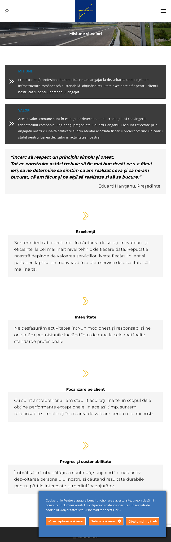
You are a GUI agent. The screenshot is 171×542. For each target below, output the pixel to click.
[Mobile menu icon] (163, 11)
